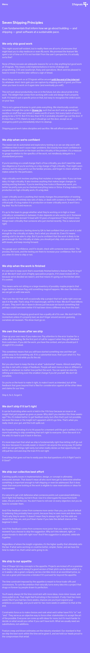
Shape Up (37, 110)
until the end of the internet (65, 79)
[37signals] (80, 4)
